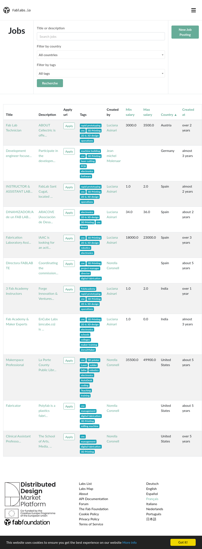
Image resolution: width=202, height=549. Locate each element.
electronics (87, 171)
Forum (83, 504)
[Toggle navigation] (194, 10)
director (85, 273)
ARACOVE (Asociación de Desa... (47, 217)
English (151, 489)
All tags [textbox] (44, 73)
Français (152, 499)
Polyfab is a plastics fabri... (47, 410)
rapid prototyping (90, 125)
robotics (85, 247)
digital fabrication (91, 278)
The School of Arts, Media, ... (47, 441)
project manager (90, 268)
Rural (84, 227)
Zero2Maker (88, 349)
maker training (89, 344)
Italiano (151, 504)
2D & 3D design (90, 135)
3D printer (93, 360)
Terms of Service (91, 524)
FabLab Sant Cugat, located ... (47, 191)
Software (86, 176)
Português (153, 514)
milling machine (89, 426)
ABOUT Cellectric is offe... (47, 130)
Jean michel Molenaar (114, 156)
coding (84, 385)
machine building (90, 151)
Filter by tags (46, 65)
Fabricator (13, 405)
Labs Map (86, 489)
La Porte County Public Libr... (47, 365)
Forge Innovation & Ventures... (48, 293)
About (83, 494)
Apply (69, 126)
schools (85, 334)
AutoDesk (86, 380)
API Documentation (93, 499)
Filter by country (49, 46)
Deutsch (152, 483)
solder (93, 365)
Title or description (51, 28)
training (85, 395)
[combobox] (101, 54)
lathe (84, 370)
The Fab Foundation (93, 509)
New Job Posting (185, 32)
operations (87, 140)
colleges (85, 339)
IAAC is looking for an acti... (46, 242)
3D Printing (94, 130)
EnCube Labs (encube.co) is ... (48, 324)
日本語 (151, 519)
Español (152, 494)
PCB (83, 166)
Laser (84, 365)
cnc (83, 130)
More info (129, 543)
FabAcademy (88, 288)
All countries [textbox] (48, 55)
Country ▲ (169, 114)
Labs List (85, 483)
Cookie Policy (89, 514)
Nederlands (154, 509)
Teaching (86, 390)
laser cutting (88, 161)
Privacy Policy (89, 519)
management (88, 410)
